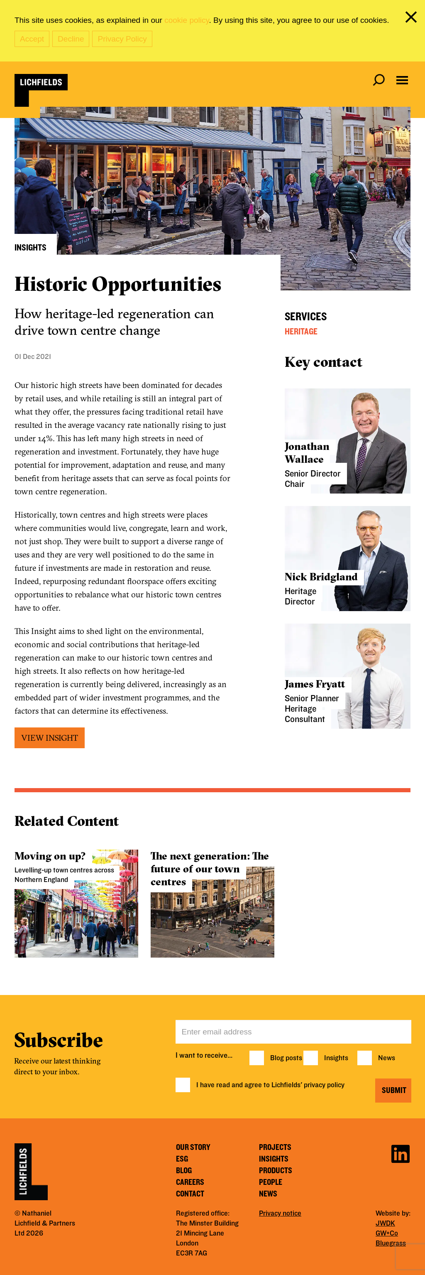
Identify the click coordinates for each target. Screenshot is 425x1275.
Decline (71, 38)
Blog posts (286, 1058)
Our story (193, 1147)
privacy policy (324, 1085)
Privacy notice (280, 1213)
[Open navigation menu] (402, 80)
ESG (182, 1159)
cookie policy (186, 20)
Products (275, 1171)
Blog (184, 1171)
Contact (190, 1194)
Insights (336, 1058)
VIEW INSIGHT (49, 737)
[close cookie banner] (412, 18)
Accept (32, 38)
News (386, 1058)
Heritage (301, 331)
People (270, 1182)
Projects (275, 1147)
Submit (394, 1090)
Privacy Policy (122, 38)
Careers (190, 1182)
